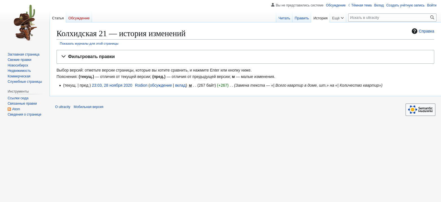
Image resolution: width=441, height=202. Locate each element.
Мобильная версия (89, 107)
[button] (245, 56)
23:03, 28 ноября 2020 (112, 85)
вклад (180, 85)
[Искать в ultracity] (392, 17)
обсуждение (161, 85)
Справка (422, 31)
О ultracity (62, 107)
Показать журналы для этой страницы (89, 43)
